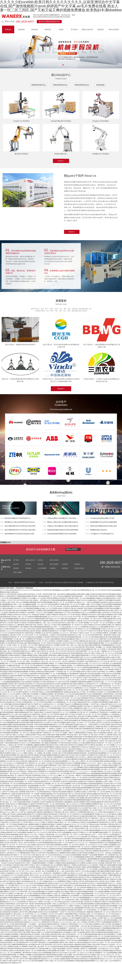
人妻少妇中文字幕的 (53, 720)
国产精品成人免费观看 (80, 615)
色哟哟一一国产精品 (39, 600)
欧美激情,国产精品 (33, 670)
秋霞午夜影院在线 (112, 936)
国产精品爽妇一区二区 (88, 623)
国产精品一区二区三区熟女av (72, 678)
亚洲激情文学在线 (65, 763)
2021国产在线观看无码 (62, 684)
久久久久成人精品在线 (26, 739)
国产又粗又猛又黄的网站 (92, 674)
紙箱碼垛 (21, 29)
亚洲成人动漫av (111, 657)
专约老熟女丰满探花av (36, 672)
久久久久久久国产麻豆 (19, 647)
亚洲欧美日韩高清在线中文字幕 (52, 814)
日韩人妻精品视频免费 (12, 598)
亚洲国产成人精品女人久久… (77, 602)
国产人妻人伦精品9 (21, 714)
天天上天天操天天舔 (53, 625)
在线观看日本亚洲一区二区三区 (79, 847)
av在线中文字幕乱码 (6, 798)
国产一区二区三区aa (73, 698)
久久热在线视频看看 (60, 629)
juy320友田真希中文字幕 (38, 757)
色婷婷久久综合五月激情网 (44, 867)
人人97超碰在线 (83, 627)
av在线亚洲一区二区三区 (21, 928)
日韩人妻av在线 (22, 755)
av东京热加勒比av (76, 613)
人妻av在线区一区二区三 (109, 667)
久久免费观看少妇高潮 (43, 649)
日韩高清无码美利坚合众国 (23, 631)
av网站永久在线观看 (8, 767)
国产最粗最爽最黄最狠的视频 (80, 800)
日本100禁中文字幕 (73, 869)
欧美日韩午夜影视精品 (109, 594)
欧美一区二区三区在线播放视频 (20, 861)
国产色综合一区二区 (78, 598)
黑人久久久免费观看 (89, 613)
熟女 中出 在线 (81, 625)
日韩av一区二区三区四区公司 (80, 777)
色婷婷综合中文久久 (10, 875)
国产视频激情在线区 (101, 606)
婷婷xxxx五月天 (43, 690)
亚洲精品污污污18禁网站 (67, 798)
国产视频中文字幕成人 (71, 881)
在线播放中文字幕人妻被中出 (16, 769)
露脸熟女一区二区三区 (52, 706)
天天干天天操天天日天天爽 (91, 631)
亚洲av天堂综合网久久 (90, 739)
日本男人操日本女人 (22, 906)
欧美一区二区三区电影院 (94, 633)
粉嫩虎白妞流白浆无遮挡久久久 (27, 847)
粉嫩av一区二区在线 (38, 598)
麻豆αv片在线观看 (77, 745)
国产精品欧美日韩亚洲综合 (13, 949)
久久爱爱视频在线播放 (78, 763)
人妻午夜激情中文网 (26, 627)
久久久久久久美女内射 (60, 847)
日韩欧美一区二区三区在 (70, 845)
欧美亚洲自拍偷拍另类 (67, 635)
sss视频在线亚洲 (12, 665)
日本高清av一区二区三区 (14, 869)
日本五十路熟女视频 (15, 710)
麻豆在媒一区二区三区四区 (57, 834)
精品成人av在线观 (34, 729)
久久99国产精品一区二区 (94, 792)
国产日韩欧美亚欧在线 (39, 904)
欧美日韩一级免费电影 (69, 796)
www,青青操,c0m (108, 792)
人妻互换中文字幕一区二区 (17, 635)
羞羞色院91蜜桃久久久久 (91, 896)
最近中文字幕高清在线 (11, 621)
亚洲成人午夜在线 (91, 751)
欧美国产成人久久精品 (89, 918)
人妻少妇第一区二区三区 (44, 947)
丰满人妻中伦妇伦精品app (92, 926)
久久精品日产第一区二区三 (102, 653)
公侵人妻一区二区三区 (56, 651)
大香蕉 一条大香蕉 (31, 661)
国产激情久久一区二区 (32, 653)
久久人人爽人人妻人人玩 (102, 806)
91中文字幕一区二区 (79, 617)
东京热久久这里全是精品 (87, 606)
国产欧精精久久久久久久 (100, 814)
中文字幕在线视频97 (12, 627)
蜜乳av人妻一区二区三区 (89, 828)
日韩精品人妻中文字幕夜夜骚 (59, 676)
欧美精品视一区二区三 (49, 596)
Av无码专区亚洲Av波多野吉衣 (37, 657)
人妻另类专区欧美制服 (109, 920)
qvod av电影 (89, 747)
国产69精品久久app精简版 (49, 777)
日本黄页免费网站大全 (70, 757)
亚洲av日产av (40, 759)
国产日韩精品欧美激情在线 (38, 782)
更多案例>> (61, 389)
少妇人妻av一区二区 (106, 769)
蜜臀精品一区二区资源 (105, 855)
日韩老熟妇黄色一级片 (25, 830)
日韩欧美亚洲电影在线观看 (53, 955)
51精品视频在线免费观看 (20, 672)
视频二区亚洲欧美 (33, 802)
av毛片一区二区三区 (85, 873)
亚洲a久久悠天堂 (59, 621)
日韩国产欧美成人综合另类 (13, 649)
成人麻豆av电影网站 (30, 747)
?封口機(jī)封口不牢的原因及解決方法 (102, 534)
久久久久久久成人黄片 (104, 678)
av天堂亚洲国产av (99, 686)
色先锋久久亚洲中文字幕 (65, 608)
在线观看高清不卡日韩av (107, 659)
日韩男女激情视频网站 (49, 610)
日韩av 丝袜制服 (37, 885)
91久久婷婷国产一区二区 (71, 887)
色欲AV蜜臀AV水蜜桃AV (71, 810)
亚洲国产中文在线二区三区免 (86, 790)
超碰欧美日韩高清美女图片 (37, 720)
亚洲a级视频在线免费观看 (41, 627)
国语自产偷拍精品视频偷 (44, 602)
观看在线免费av (5, 855)
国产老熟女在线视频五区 (106, 615)
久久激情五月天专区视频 (104, 600)
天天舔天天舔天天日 (41, 651)
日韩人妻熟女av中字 (14, 963)
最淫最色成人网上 (54, 818)
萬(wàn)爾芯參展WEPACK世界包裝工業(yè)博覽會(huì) (22, 530)
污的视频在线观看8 (46, 794)
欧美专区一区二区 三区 (60, 602)
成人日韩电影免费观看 (66, 751)
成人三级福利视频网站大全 (10, 690)
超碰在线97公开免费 (42, 665)
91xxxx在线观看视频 (93, 773)
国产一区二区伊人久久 (108, 743)
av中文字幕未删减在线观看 (72, 879)
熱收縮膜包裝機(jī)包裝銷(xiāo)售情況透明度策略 (62, 530)
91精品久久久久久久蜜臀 (19, 753)
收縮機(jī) (53, 568)
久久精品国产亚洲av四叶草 (15, 633)
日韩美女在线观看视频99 (46, 747)
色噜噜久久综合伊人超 (56, 879)
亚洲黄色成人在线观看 (81, 826)
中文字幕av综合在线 (63, 743)
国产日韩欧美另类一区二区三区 (102, 729)
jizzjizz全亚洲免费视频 (73, 855)
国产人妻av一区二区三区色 (18, 645)
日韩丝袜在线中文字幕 (80, 737)
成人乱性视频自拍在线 (107, 598)
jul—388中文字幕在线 (53, 749)
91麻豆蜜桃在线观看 (102, 871)
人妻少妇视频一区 (48, 753)
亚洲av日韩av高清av (20, 670)
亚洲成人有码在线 (50, 934)
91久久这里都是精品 (112, 834)
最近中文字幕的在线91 (111, 727)
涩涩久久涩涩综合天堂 (39, 749)
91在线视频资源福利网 (86, 849)
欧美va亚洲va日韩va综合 (62, 653)
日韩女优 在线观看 (73, 949)
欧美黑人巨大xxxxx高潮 (15, 771)
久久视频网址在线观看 (45, 694)
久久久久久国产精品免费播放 (34, 961)
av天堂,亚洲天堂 (58, 623)
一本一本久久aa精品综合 (71, 822)
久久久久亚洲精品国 (79, 859)
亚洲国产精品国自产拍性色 (99, 777)
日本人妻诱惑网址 (55, 786)
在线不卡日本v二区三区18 (37, 875)
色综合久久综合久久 (98, 887)
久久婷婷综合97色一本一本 (92, 684)
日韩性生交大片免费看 (34, 610)
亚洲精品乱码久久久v (55, 631)
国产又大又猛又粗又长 (105, 722)
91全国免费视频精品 (33, 896)
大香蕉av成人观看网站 (91, 851)
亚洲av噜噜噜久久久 (76, 610)
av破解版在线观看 (30, 604)
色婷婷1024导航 (95, 743)
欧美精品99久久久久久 (112, 710)
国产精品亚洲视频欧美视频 (48, 755)
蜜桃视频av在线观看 (80, 769)
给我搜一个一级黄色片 (48, 729)
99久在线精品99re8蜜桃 (14, 676)
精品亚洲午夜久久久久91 (107, 851)
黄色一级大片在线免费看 (11, 651)
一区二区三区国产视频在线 (35, 645)
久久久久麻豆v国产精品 (80, 645)
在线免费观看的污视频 (92, 598)
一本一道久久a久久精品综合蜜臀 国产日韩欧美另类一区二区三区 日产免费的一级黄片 (63, 604)
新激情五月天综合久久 (21, 743)
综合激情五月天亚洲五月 (94, 920)
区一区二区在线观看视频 (43, 741)
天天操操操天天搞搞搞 (84, 727)
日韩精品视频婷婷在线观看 (17, 718)
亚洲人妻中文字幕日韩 (79, 883)
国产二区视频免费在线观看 (36, 863)
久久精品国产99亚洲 (50, 712)
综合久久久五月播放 (113, 771)
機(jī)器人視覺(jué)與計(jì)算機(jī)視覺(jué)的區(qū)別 (63, 522)
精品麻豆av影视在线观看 (112, 861)
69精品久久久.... (74, 771)
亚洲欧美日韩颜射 (43, 926)
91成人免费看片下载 (51, 826)
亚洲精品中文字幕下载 (64, 700)
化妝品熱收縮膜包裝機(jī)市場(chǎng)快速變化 (62, 534)
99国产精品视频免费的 (27, 641)
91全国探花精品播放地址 (95, 784)
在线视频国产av (114, 845)
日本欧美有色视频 (42, 674)
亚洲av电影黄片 (64, 816)
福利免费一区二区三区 (17, 661)
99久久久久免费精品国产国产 (18, 763)
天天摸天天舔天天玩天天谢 (64, 765)
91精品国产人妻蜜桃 (111, 887)
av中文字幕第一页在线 (37, 837)
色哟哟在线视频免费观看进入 (91, 667)
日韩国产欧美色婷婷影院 (54, 887)
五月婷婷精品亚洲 (21, 784)
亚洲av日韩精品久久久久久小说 (15, 629)
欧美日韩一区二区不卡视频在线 (40, 881)
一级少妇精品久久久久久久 (105, 949)
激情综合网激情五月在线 (89, 682)
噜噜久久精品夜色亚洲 (105, 694)
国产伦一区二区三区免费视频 (66, 712)
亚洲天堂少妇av (79, 851)
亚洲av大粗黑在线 (9, 613)
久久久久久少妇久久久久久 (36, 737)
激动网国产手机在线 (83, 706)
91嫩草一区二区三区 (63, 775)
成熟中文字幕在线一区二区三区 (72, 631)
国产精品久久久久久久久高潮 (61, 741)
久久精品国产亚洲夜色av (97, 847)
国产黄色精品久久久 (39, 639)
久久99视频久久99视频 (65, 826)
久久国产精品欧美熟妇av (97, 637)
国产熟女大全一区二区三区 (41, 830)
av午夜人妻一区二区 (79, 786)
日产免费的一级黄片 (114, 881)
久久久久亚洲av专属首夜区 (77, 641)
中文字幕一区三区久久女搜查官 (45, 641)
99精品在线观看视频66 (68, 863)
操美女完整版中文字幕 (74, 853)
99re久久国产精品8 (58, 739)
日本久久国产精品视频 (79, 784)
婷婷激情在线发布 (92, 786)
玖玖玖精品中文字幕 (64, 598)
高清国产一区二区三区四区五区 (66, 729)
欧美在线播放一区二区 (22, 782)
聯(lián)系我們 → (73, 549)
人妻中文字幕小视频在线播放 (28, 912)
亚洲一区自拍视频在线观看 (91, 680)
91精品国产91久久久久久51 (35, 832)
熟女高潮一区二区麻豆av (16, 775)
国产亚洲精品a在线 (67, 692)
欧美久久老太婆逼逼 (6, 896)
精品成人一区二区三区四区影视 (26, 849)
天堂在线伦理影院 (78, 659)
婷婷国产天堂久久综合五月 (37, 900)
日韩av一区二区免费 (29, 649)
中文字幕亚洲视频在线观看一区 (48, 920)
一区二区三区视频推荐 (14, 953)
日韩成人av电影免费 (29, 674)
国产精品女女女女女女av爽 (105, 759)
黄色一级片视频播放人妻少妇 (61, 718)
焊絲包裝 (34, 29)
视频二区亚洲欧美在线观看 (27, 606)
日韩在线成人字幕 (31, 725)
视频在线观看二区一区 (46, 617)
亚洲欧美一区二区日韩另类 (95, 710)
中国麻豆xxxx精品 (36, 861)
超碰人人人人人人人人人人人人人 (57, 647)
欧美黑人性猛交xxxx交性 (110, 602)
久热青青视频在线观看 (12, 641)
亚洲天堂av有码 (43, 680)
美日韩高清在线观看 (61, 771)
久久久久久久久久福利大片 (20, 659)
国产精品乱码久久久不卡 (64, 615)
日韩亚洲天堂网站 (51, 598)
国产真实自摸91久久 (114, 796)
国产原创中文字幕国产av (32, 704)
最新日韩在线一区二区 (38, 780)
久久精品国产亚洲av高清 (50, 637)
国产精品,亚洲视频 (48, 869)
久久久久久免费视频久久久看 (48, 851)
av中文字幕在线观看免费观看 (56, 600)
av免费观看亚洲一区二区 (68, 625)
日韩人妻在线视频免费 (37, 883)
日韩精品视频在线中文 (56, 727)
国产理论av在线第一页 (90, 647)
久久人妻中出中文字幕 (62, 682)
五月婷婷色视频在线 (104, 869)
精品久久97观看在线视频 (19, 804)
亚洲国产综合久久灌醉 (27, 651)
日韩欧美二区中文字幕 (66, 940)
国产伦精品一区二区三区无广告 (90, 708)
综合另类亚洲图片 (109, 934)
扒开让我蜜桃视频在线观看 (22, 596)
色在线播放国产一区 (73, 619)
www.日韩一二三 (55, 627)
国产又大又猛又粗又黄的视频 (9, 879)
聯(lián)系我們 (114, 29)
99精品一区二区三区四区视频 (28, 839)
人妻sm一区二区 (35, 910)
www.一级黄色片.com (43, 676)
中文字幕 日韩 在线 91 (14, 761)
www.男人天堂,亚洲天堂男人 (98, 820)
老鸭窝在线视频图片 (94, 830)
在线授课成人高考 (98, 924)
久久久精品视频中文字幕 (56, 667)
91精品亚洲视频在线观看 (38, 686)
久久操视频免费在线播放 (10, 940)
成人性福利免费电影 (53, 639)
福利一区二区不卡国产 (7, 706)
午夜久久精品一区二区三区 (71, 690)
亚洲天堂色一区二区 (8, 784)
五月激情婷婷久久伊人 (11, 741)
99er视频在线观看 (48, 806)
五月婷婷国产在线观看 (53, 892)
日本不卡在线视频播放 (64, 832)
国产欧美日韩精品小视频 (25, 727)
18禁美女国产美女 (30, 625)
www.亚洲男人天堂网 (87, 690)
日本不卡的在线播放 (19, 832)
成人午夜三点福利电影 (25, 765)
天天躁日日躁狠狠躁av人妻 (51, 916)
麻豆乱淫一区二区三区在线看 (60, 773)
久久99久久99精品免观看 (104, 619)
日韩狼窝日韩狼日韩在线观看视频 (106, 698)
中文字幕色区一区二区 (88, 619)
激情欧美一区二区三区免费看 (32, 869)
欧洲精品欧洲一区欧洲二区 (74, 600)
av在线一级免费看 (19, 792)
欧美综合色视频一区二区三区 (72, 696)
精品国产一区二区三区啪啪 (88, 869)
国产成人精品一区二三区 (8, 802)
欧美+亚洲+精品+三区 (13, 843)
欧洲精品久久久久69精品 (58, 665)
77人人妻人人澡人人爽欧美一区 (78, 761)
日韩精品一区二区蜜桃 (55, 663)
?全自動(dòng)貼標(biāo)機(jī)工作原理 (102, 518)
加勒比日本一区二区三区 (108, 655)
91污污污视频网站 (65, 777)
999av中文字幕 (38, 708)
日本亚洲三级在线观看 (44, 718)
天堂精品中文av (92, 625)
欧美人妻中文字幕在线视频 (63, 753)
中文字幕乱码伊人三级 (95, 818)
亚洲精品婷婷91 (39, 940)
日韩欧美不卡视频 (97, 865)
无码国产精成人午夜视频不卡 (33, 633)
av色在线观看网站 (68, 961)
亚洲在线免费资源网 (18, 725)
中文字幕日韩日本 (91, 596)
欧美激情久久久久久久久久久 (16, 608)
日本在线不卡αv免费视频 (68, 706)
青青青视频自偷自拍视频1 (108, 773)
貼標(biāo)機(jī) (79, 568)
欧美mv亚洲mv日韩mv (20, 594)
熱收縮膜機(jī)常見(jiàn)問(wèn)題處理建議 (103, 522)
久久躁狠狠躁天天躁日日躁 (27, 947)
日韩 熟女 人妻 (15, 617)
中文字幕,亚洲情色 (12, 839)
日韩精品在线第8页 (14, 655)
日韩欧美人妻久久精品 (15, 684)
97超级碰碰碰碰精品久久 (109, 645)
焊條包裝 (48, 29)
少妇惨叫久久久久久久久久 (75, 843)
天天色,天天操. (87, 621)
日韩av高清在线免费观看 (59, 761)
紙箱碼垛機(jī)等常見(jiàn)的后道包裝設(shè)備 (19, 534)
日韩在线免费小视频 (26, 722)
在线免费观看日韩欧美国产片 (111, 922)
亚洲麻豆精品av (114, 777)
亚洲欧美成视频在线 (93, 643)
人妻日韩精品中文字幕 (42, 688)
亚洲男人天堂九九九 (53, 904)
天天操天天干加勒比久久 (8, 894)
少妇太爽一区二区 (46, 714)
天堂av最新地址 (41, 710)
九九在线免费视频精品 (69, 820)
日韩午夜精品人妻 (25, 873)
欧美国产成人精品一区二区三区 (14, 871)
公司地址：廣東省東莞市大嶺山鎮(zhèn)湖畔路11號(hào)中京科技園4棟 (60, 582)
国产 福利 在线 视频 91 (105, 798)
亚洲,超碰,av (66, 655)
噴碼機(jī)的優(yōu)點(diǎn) (98, 530)
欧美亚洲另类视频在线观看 (30, 851)
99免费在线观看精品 (11, 680)
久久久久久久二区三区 (111, 959)
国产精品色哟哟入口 (48, 702)
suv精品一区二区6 (91, 914)
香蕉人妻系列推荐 (72, 606)
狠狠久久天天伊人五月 (92, 655)
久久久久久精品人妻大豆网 (69, 916)
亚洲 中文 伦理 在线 (6, 594)
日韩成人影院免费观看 (93, 676)
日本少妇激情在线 (89, 600)
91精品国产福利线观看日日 (44, 812)
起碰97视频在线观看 (29, 643)
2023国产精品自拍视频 (111, 608)
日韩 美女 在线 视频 (97, 863)
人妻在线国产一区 (32, 613)
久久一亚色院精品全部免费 (93, 843)
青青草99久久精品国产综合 (47, 839)
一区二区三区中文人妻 (22, 845)
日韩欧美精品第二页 (61, 804)
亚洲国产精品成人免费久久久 (42, 698)
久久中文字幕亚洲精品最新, (52, 708)
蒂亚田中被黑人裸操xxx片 (27, 741)
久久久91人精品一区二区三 (16, 696)
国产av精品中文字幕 (17, 623)
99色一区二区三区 (11, 663)
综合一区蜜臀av (72, 865)
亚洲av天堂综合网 (64, 800)
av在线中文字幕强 (52, 763)
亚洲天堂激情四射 (77, 653)
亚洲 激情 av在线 (89, 700)
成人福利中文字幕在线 (7, 881)
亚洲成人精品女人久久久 (99, 720)
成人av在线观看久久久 (75, 896)
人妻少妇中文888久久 (69, 643)
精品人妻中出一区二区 (29, 951)
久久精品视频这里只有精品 (75, 674)
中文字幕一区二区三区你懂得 (36, 635)
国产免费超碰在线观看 (46, 621)
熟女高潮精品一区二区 (87, 810)
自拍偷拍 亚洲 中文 (17, 788)
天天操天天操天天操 (32, 629)
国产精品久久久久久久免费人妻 (56, 619)
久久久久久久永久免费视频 (73, 767)
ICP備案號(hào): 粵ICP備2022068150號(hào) (99, 582)
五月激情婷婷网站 (34, 743)
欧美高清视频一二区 (86, 704)
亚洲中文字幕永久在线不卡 (89, 672)
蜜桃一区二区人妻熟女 (49, 769)
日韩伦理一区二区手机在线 (8, 924)
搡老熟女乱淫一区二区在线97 (111, 684)
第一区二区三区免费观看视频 (90, 629)
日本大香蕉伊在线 (34, 714)
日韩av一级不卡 (78, 735)
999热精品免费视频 (106, 859)
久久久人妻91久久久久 (13, 812)
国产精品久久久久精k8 (106, 672)
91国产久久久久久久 (86, 657)
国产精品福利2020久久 (103, 822)
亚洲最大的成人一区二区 (77, 936)
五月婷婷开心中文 (25, 598)
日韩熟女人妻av (101, 613)
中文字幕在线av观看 (41, 949)
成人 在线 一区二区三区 (82, 635)
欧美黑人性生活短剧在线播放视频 (34, 892)
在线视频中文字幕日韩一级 (99, 716)
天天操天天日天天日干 (26, 619)
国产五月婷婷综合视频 (31, 623)
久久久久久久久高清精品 (69, 780)
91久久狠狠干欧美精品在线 (16, 794)
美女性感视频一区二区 (46, 653)
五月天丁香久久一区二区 (57, 680)
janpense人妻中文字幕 (29, 790)
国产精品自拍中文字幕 (92, 659)
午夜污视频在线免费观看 (48, 743)
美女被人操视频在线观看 (31, 824)
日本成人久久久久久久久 (49, 775)
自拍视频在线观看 (38, 700)
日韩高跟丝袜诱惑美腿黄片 (23, 716)
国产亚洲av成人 (98, 621)
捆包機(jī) (16, 568)
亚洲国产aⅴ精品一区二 (64, 659)
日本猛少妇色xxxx (107, 674)
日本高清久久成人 (67, 953)
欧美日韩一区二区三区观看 (36, 767)
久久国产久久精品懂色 (22, 686)
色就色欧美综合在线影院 (58, 688)
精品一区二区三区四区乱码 (56, 902)
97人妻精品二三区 (24, 826)
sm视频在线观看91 (40, 619)
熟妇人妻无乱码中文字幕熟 (82, 716)
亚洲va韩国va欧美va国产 (82, 885)
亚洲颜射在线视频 (90, 804)
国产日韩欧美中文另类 (114, 879)
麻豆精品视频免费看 (11, 759)
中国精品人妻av (27, 700)
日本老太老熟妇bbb (78, 702)
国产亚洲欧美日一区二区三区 (20, 796)
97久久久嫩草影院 (18, 625)
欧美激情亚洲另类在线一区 (80, 753)
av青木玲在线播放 (21, 610)
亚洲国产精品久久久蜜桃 (58, 918)
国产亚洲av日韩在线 (107, 802)
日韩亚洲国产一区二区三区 (87, 651)
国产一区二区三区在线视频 (12, 851)
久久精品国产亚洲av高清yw (54, 822)
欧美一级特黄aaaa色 (30, 771)
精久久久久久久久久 (62, 922)
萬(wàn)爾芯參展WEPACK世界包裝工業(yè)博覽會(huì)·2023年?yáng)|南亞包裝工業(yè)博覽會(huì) (36, 526)
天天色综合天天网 (20, 702)
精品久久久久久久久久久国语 (103, 947)
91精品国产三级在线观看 (89, 855)
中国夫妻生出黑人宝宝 (61, 812)
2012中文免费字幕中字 (101, 639)
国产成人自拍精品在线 (28, 812)
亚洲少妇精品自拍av (15, 918)
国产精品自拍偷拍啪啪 (46, 629)
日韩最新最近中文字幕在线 (46, 771)
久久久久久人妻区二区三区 (37, 800)
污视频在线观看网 (26, 655)
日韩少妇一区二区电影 (29, 615)
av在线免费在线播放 (84, 780)
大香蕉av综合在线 (64, 745)
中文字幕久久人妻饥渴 (104, 735)
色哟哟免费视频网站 (93, 867)
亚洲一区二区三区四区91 (68, 686)
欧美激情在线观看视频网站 (83, 788)
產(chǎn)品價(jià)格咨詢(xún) (49, 21)
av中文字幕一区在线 (24, 751)
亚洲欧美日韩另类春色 (9, 688)
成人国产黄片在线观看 (51, 633)
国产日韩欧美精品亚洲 (113, 637)
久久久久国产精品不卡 (55, 782)
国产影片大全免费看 (72, 688)
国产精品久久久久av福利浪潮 (110, 780)
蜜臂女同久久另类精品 (34, 814)
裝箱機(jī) (65, 564)
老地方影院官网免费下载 (113, 808)
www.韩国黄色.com (54, 788)
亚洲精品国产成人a (48, 865)
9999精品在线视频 (66, 639)
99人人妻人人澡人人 (45, 623)
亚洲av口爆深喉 (5, 786)
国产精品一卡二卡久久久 (106, 682)
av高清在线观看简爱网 (45, 725)
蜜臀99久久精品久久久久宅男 (78, 830)
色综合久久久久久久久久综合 (55, 767)
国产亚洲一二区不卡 (17, 604)
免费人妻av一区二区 (93, 812)
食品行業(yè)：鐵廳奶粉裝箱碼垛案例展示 (20, 345)
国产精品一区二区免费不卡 (34, 808)
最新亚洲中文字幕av (47, 910)
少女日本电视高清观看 (41, 727)
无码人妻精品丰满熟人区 (106, 625)
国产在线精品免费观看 (51, 798)
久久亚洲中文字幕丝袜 (99, 898)
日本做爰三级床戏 (23, 875)
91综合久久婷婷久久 (78, 633)
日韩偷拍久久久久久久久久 (31, 922)
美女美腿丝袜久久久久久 (111, 621)
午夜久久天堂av (70, 714)
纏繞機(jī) (65, 568)
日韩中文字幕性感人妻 (90, 745)
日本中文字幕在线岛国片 (60, 794)
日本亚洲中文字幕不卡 (94, 922)
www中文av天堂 (106, 680)
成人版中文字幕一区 (11, 602)
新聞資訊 (100, 29)
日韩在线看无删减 (77, 700)
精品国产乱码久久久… (81, 725)
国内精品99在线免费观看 (98, 753)
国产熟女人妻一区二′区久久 (99, 957)
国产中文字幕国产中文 (37, 928)
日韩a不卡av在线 (51, 900)
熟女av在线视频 (36, 637)
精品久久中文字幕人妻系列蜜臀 (63, 725)
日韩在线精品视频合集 (78, 694)
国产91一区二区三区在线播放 (16, 808)
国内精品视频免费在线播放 (93, 775)
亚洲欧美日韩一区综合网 (13, 790)
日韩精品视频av (37, 957)
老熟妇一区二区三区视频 (106, 745)
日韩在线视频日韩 (101, 700)
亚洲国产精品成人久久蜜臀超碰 (69, 704)
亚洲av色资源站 (93, 798)
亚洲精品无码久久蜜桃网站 (93, 857)
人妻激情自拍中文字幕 (7, 686)
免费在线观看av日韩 (99, 879)
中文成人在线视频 (92, 694)
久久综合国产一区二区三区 (37, 887)
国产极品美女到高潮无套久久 (80, 959)
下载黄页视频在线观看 (77, 655)
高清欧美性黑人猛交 (20, 896)
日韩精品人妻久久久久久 (98, 955)
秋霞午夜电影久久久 (25, 692)
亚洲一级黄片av (57, 649)
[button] (58, 64)
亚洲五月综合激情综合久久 (59, 830)
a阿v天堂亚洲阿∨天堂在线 (96, 906)
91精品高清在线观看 (51, 932)
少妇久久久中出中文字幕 (23, 749)
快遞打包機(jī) (17, 572)
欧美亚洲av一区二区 (43, 790)
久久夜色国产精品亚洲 (18, 786)
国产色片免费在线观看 (53, 780)
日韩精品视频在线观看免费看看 (85, 961)
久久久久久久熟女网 (80, 837)
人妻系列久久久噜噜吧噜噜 (77, 812)
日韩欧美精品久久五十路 (61, 613)
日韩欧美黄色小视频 (82, 594)
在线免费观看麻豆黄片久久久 (59, 906)
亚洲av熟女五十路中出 (59, 698)
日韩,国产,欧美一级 (66, 645)
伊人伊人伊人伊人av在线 (56, 657)
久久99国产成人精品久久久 (69, 873)
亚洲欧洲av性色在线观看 (53, 828)
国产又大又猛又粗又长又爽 (70, 912)
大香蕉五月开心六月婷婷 (64, 808)
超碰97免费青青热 (94, 645)
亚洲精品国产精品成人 (88, 698)
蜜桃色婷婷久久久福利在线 (38, 667)
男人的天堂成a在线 (68, 649)
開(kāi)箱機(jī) (54, 564)
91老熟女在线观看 (79, 920)
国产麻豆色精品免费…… (77, 596)
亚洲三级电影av (21, 613)
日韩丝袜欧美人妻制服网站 (63, 802)
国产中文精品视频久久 (105, 839)
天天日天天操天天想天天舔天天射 (14, 932)
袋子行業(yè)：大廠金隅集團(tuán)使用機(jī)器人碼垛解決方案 (101, 346)
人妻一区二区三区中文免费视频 (98, 714)
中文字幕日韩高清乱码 (47, 682)
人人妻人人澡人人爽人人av (74, 680)
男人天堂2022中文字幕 (71, 651)
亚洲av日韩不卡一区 (32, 792)
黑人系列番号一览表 (37, 934)
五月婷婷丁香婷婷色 (38, 942)
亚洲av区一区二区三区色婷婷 (28, 680)
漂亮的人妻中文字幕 (63, 934)
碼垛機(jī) (28, 568)
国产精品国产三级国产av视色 (46, 615)
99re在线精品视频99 (110, 865)
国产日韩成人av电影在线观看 (17, 814)
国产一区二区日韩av (107, 708)
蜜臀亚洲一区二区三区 (7, 667)
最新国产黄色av (93, 737)
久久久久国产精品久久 (40, 731)
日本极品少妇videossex (14, 615)
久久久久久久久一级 (65, 633)
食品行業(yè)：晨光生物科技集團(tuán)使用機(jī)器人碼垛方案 (61, 346)
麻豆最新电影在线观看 (11, 739)
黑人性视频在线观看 (10, 727)
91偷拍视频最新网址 (39, 678)
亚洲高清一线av (36, 596)
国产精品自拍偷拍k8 (76, 684)
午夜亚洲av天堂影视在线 (106, 596)
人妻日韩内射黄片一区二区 (62, 694)
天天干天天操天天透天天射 (54, 696)
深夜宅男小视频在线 (27, 761)
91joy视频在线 (96, 780)
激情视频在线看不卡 (27, 859)
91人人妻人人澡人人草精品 (108, 763)
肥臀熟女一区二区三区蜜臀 (95, 861)
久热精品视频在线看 (113, 826)
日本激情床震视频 (57, 670)
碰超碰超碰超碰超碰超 (12, 682)
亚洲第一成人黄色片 (50, 659)
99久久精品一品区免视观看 (80, 900)
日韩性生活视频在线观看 (67, 594)
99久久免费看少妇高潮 (78, 792)
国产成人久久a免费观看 (77, 676)
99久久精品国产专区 (98, 604)
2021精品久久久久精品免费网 (98, 627)
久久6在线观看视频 (29, 710)
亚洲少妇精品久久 (94, 725)
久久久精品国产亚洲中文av (99, 706)
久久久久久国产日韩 (65, 883)
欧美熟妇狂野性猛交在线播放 (87, 759)
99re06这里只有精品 (77, 718)
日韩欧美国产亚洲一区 (84, 796)
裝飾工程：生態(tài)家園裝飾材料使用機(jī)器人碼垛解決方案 (20, 380)
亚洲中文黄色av (9, 737)
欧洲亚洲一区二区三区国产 (37, 763)
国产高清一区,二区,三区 (107, 896)
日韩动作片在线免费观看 (54, 757)
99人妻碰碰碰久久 (98, 782)
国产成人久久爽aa (99, 704)
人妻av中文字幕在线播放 (33, 769)
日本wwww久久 (93, 615)
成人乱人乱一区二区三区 (77, 824)
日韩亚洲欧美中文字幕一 (107, 718)
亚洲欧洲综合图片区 (103, 610)
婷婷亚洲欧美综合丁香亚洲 (25, 688)
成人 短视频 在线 (45, 670)
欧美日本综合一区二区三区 (108, 794)
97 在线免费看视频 (6, 639)
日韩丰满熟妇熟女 (15, 841)
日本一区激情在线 (29, 788)
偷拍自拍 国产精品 (17, 643)
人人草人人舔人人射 (30, 871)
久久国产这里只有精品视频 (45, 853)
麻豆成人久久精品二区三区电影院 (85, 692)
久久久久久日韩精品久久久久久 (62, 859)
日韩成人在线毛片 (70, 710)
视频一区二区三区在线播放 (109, 643)
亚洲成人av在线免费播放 (95, 608)
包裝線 (61, 29)
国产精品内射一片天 (99, 749)
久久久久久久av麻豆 (101, 845)
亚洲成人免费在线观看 (40, 655)
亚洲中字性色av (41, 849)
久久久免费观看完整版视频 (27, 602)
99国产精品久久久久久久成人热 (99, 661)
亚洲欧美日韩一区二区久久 (73, 667)
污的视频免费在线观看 (74, 889)
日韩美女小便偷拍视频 (65, 914)
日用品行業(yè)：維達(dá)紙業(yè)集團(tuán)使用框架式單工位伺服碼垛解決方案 (61, 380)
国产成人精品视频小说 (95, 602)
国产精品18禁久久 (92, 641)
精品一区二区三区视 (43, 643)
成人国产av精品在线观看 (78, 773)
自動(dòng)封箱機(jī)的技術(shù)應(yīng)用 (103, 526)
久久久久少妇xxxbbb (75, 647)
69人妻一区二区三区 (11, 692)
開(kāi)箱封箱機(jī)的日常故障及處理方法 (17, 518)
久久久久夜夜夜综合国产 (84, 686)
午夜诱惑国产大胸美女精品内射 (21, 934)
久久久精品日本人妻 (107, 926)
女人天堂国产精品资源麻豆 (69, 720)
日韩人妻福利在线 (37, 751)
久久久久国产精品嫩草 (46, 613)
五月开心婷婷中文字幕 (41, 879)
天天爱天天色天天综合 (89, 678)
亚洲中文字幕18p (9, 749)
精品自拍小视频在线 (86, 912)
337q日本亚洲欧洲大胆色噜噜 (29, 682)
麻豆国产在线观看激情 (84, 729)
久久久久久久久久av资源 (105, 751)
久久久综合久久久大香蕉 (76, 804)
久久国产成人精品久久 (11, 735)
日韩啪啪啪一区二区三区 (21, 798)
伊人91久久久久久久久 (101, 747)
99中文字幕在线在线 (36, 798)
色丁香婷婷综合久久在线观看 (106, 712)
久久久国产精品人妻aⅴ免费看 (39, 796)
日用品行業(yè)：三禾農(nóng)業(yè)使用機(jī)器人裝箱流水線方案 (101, 380)
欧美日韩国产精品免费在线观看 (29, 621)
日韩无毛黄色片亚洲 (107, 725)
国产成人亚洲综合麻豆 (70, 782)
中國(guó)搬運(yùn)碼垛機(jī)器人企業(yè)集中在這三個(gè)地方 (67, 518)
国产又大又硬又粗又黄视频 (56, 722)
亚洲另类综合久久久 (40, 722)
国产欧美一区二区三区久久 (105, 804)
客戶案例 (74, 29)
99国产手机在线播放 (89, 610)
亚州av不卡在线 (33, 784)
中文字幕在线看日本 (104, 739)
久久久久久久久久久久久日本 (63, 617)
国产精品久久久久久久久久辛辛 (83, 639)
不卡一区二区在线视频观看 (57, 674)
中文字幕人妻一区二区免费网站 (23, 639)
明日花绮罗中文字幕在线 (101, 788)
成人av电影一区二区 (87, 663)
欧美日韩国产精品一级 (52, 594)
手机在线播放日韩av (28, 676)
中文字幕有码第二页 (71, 661)
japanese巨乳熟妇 (29, 949)
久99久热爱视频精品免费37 (11, 722)
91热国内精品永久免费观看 (95, 617)
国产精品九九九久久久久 (113, 704)
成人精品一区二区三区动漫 (48, 608)
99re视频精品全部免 (6, 637)
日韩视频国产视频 (75, 682)
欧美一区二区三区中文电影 (22, 637)
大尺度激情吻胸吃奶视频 (107, 928)
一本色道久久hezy (6, 863)
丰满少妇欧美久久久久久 (69, 627)
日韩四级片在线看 (62, 641)
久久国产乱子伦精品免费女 (10, 816)
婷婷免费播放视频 (114, 665)
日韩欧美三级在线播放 (22, 881)
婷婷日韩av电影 (37, 692)
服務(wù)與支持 (87, 29)
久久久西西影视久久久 (51, 751)
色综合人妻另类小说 (100, 881)
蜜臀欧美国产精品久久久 (10, 606)
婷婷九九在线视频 (32, 694)
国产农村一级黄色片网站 (35, 712)
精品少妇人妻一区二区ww (44, 855)
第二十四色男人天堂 (52, 635)
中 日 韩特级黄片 (79, 751)
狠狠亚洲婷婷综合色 (97, 959)
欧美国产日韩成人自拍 (113, 635)
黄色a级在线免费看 (10, 755)
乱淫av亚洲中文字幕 (80, 818)
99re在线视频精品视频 (66, 957)
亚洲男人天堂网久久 (57, 790)
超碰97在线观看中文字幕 (107, 641)
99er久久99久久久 (42, 788)
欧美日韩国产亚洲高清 (42, 918)
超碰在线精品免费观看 (53, 737)
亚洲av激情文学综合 (51, 745)
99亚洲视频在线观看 (11, 619)
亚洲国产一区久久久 (66, 951)
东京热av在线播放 (63, 596)
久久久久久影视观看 (6, 883)
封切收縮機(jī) (42, 568)
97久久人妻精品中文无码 (24, 773)
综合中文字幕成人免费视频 (70, 708)
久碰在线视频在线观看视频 (38, 818)
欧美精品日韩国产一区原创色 (53, 672)
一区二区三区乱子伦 (100, 894)
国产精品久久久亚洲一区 (36, 594)
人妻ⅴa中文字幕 (81, 643)
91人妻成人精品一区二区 (72, 623)
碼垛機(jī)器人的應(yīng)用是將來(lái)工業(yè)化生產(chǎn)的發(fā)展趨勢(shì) (29, 522)
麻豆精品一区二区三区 (34, 702)
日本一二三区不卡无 (98, 834)
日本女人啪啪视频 (38, 716)
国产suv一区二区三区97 (111, 755)
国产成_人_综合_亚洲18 (62, 871)
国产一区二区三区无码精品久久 (106, 623)
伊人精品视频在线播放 (96, 877)
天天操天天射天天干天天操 (112, 784)
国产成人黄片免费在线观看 (47, 877)
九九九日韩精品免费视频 (101, 892)
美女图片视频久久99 (100, 670)
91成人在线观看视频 (55, 690)
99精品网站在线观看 (32, 608)
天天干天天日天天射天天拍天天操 (22, 600)
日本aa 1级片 (94, 900)
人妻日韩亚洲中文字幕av (25, 902)
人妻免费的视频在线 (92, 859)
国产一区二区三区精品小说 (89, 722)
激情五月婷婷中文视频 (93, 932)
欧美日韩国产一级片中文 (8, 773)
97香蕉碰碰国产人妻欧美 (74, 621)
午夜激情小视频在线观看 (54, 678)
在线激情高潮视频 (108, 857)
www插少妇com (112, 741)
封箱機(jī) (77, 564)
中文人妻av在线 (78, 942)
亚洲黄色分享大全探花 (96, 755)
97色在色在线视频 (18, 653)
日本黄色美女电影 (95, 594)
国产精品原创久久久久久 (46, 959)
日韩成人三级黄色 (24, 735)
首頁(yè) (8, 29)
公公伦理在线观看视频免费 (51, 692)
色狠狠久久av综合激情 (96, 916)
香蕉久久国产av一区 (91, 718)
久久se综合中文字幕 (11, 826)
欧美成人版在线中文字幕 (81, 877)
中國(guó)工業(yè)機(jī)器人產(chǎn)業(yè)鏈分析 (62, 526)
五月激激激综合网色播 (46, 824)
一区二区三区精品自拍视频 (29, 617)
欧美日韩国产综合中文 (88, 665)
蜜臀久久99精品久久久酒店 (78, 906)
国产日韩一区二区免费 (98, 649)
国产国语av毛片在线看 (77, 816)
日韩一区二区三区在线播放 (71, 672)
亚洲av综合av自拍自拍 (102, 690)
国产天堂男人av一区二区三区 (45, 606)
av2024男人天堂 (61, 606)
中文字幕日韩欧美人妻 (11, 708)
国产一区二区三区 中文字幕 (26, 665)
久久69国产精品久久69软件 (49, 816)
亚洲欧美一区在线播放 (109, 633)
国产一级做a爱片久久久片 (105, 651)
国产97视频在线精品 (20, 820)
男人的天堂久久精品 (53, 686)
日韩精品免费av (21, 802)
